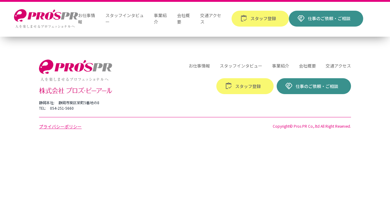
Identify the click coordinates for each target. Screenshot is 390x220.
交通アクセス (338, 66)
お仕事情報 (199, 66)
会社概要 (307, 66)
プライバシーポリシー (60, 126)
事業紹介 (280, 66)
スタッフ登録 (258, 18)
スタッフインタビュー (241, 66)
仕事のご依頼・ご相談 (323, 18)
